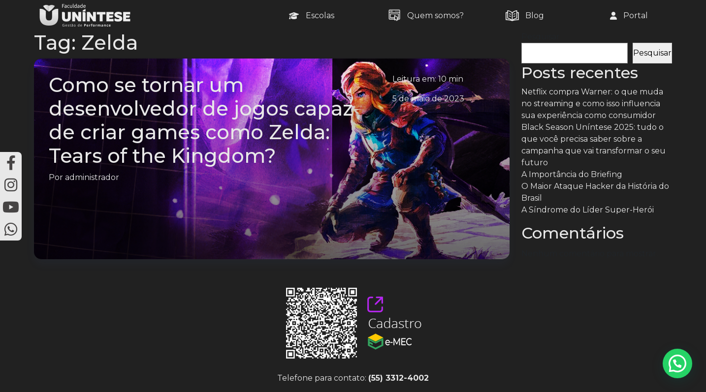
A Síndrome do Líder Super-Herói (587, 209)
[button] (677, 363)
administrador (92, 177)
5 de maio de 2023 (428, 98)
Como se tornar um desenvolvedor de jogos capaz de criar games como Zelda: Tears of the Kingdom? (201, 120)
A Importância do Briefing (571, 174)
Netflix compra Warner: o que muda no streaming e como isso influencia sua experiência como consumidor (592, 103)
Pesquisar (540, 36)
